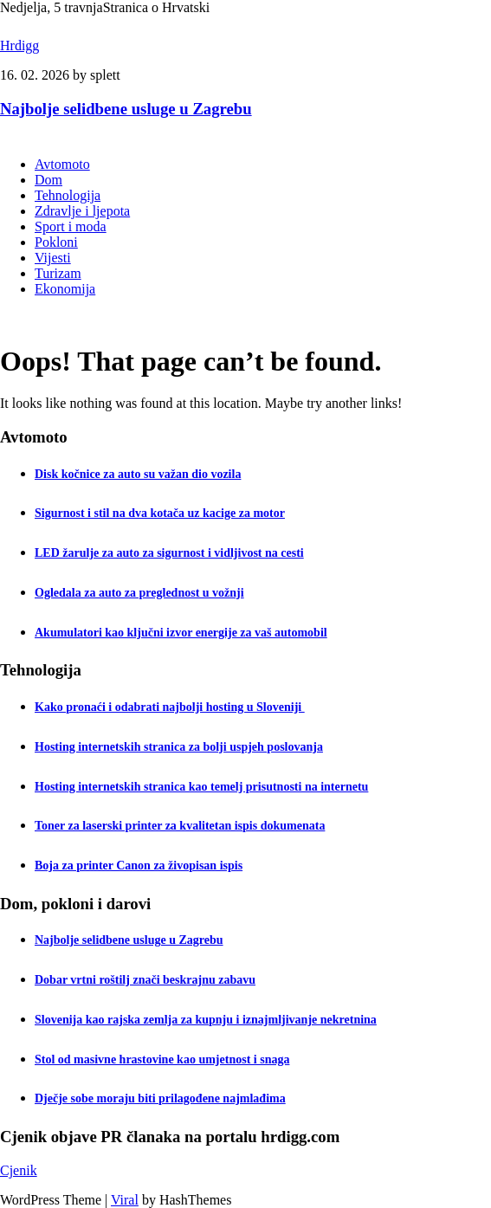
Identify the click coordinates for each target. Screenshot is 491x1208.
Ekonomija (65, 288)
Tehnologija (67, 195)
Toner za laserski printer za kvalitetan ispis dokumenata (180, 825)
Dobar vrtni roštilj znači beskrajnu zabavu (145, 979)
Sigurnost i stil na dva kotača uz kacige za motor (160, 513)
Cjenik (18, 1170)
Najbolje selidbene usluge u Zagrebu (126, 109)
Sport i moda (71, 226)
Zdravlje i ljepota (82, 210)
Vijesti (53, 257)
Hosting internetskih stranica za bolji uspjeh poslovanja (179, 746)
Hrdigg (19, 45)
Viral (125, 1199)
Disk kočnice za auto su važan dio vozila (138, 474)
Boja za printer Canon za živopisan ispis (138, 865)
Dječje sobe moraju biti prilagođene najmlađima (160, 1098)
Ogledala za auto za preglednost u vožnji (139, 592)
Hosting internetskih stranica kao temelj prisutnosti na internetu (201, 786)
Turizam (58, 273)
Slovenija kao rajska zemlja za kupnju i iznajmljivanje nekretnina (206, 1019)
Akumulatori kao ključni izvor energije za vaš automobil (181, 632)
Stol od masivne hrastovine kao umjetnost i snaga (162, 1059)
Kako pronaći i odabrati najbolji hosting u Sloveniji (170, 707)
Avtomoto (62, 164)
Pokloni (56, 242)
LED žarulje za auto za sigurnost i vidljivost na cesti (169, 552)
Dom (48, 179)
